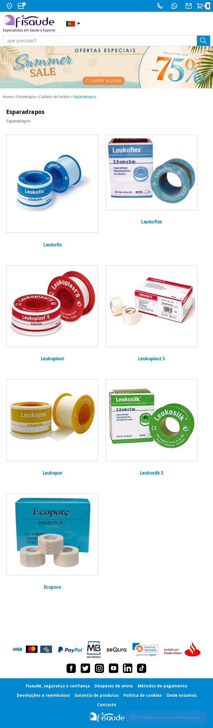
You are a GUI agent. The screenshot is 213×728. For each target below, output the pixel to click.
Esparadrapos (84, 97)
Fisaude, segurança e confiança (58, 686)
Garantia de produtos (97, 695)
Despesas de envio (113, 686)
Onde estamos (181, 695)
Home (8, 97)
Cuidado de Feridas (54, 97)
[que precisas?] (107, 40)
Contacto (106, 704)
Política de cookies (143, 695)
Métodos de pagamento (162, 686)
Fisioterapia (25, 97)
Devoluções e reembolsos (43, 695)
